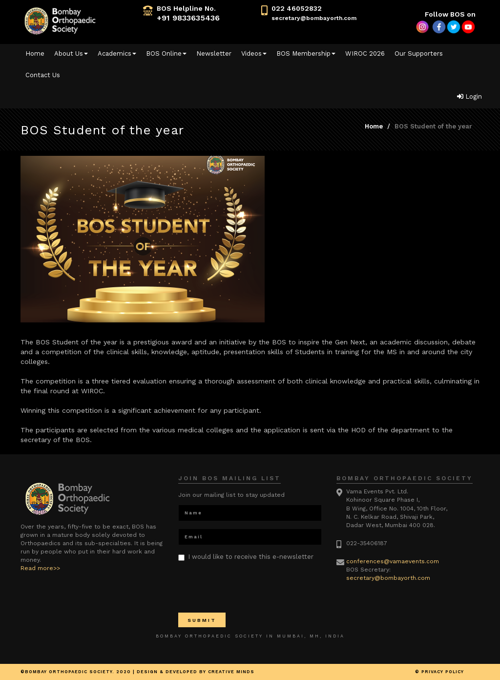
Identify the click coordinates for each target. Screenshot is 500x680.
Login (469, 96)
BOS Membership (305, 53)
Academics (117, 53)
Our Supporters (419, 53)
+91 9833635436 (188, 17)
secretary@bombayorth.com (313, 18)
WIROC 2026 (365, 53)
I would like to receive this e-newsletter (245, 557)
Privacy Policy (442, 671)
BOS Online (166, 53)
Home (34, 53)
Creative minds (231, 671)
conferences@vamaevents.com (392, 561)
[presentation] (252, 586)
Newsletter (213, 53)
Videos (254, 53)
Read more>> (40, 568)
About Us (71, 53)
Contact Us (42, 75)
